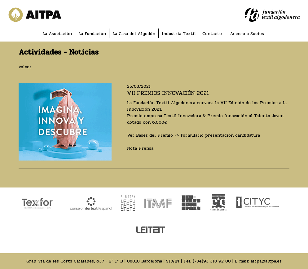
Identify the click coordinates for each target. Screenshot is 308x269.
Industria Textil (179, 33)
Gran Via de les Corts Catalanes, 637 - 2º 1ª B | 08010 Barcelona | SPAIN (102, 261)
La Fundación (92, 33)
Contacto (212, 33)
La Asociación (57, 33)
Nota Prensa (140, 148)
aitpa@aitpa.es (266, 261)
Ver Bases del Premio (150, 135)
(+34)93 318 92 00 (212, 261)
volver (25, 67)
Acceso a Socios (247, 33)
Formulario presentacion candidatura (220, 135)
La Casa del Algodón (133, 33)
